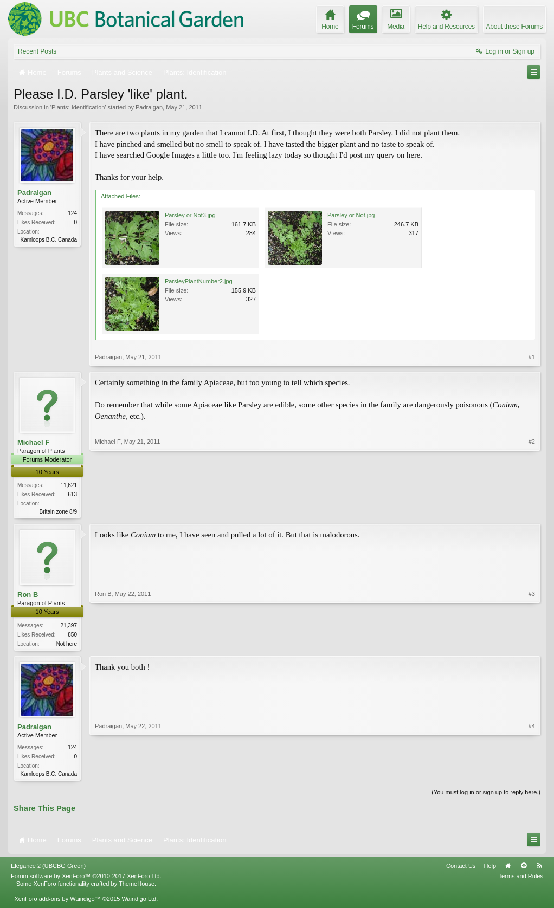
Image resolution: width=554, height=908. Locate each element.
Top (523, 869)
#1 (532, 357)
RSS (539, 869)
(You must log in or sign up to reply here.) (485, 795)
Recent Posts (37, 51)
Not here (66, 644)
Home (508, 869)
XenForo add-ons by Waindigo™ (57, 902)
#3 (532, 643)
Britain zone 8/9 (59, 512)
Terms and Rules (520, 879)
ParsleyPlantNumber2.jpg (199, 281)
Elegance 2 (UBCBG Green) (48, 869)
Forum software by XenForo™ (86, 879)
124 (72, 213)
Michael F (33, 442)
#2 (532, 510)
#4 (532, 774)
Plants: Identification (78, 107)
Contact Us (460, 869)
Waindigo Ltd (138, 902)
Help (490, 869)
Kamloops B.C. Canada (48, 240)
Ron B (27, 596)
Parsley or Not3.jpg (190, 215)
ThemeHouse (136, 887)
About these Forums (514, 26)
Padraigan (149, 107)
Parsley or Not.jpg (351, 215)
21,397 (68, 626)
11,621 (68, 485)
